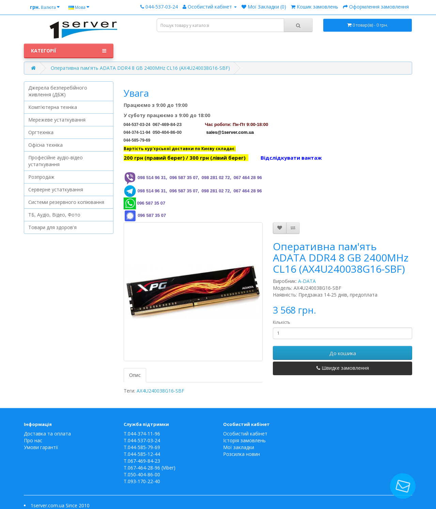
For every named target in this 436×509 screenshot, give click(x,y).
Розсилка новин (241, 454)
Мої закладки (238, 447)
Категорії (68, 50)
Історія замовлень (244, 440)
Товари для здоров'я (52, 227)
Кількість (281, 322)
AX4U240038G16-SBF (160, 390)
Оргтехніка (40, 132)
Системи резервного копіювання (66, 202)
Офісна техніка (45, 145)
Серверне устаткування (55, 189)
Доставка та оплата (47, 433)
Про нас (33, 440)
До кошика (342, 353)
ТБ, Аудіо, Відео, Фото (54, 214)
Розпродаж (41, 177)
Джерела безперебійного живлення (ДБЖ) (57, 91)
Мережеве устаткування (56, 119)
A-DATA (307, 281)
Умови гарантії (41, 447)
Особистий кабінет (245, 433)
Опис (135, 375)
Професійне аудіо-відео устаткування (55, 161)
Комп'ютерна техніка (52, 107)
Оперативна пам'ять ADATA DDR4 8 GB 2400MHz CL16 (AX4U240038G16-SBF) (140, 68)
